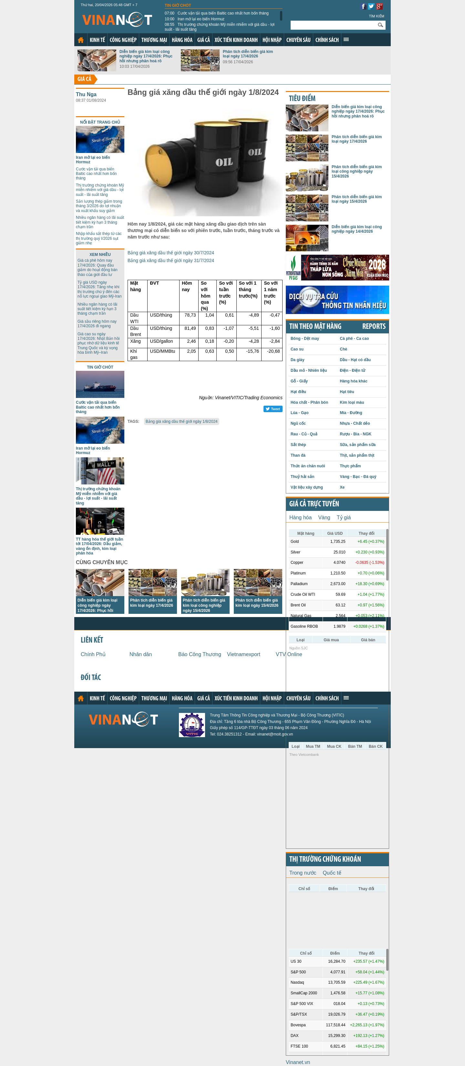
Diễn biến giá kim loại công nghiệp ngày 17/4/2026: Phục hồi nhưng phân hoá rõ (145, 56)
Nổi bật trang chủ (100, 122)
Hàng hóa (182, 40)
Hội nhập (272, 40)
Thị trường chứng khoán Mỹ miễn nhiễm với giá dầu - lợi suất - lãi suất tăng (219, 26)
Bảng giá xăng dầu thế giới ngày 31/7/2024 (171, 260)
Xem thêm (346, 39)
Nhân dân (140, 654)
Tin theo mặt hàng (315, 327)
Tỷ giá (344, 517)
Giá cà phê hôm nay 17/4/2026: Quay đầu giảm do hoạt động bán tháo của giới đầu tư (98, 267)
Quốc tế (332, 873)
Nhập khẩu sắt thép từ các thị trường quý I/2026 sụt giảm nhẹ (99, 238)
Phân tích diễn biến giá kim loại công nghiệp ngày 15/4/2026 (204, 605)
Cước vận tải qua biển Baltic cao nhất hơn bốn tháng (217, 13)
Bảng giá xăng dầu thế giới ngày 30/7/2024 (171, 252)
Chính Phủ (93, 654)
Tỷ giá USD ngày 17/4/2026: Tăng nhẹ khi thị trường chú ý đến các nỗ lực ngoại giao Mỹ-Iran (100, 289)
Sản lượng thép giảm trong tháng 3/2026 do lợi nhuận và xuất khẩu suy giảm (99, 206)
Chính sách (327, 40)
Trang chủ (81, 40)
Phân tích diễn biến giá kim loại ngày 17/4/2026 (248, 53)
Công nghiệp (123, 40)
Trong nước (302, 873)
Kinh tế (97, 40)
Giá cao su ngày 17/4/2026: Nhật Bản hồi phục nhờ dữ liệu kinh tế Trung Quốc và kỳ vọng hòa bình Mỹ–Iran (98, 343)
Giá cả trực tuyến (314, 504)
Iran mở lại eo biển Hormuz (194, 19)
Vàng (324, 517)
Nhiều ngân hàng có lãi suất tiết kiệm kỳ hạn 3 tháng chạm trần (100, 222)
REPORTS (374, 327)
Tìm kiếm (376, 16)
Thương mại (154, 40)
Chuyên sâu (298, 40)
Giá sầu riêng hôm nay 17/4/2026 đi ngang (97, 323)
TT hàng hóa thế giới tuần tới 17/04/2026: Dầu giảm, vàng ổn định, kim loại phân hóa (99, 546)
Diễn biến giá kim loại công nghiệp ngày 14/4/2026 (357, 229)
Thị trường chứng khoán (325, 860)
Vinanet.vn (298, 1062)
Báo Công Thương (199, 654)
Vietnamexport (243, 654)
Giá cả (203, 40)
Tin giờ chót (178, 5)
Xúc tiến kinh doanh (236, 40)
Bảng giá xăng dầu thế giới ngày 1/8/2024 (182, 421)
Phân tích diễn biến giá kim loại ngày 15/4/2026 (357, 199)
